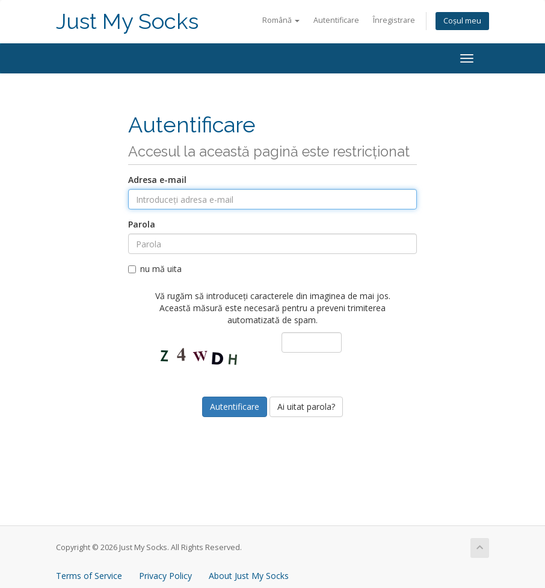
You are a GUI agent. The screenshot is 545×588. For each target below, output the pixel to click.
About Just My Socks (249, 575)
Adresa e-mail (157, 179)
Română (281, 20)
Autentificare (336, 20)
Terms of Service (89, 575)
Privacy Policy (165, 575)
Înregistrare (394, 20)
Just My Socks (127, 21)
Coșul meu (462, 21)
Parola (141, 224)
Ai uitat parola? (306, 406)
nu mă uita (155, 268)
